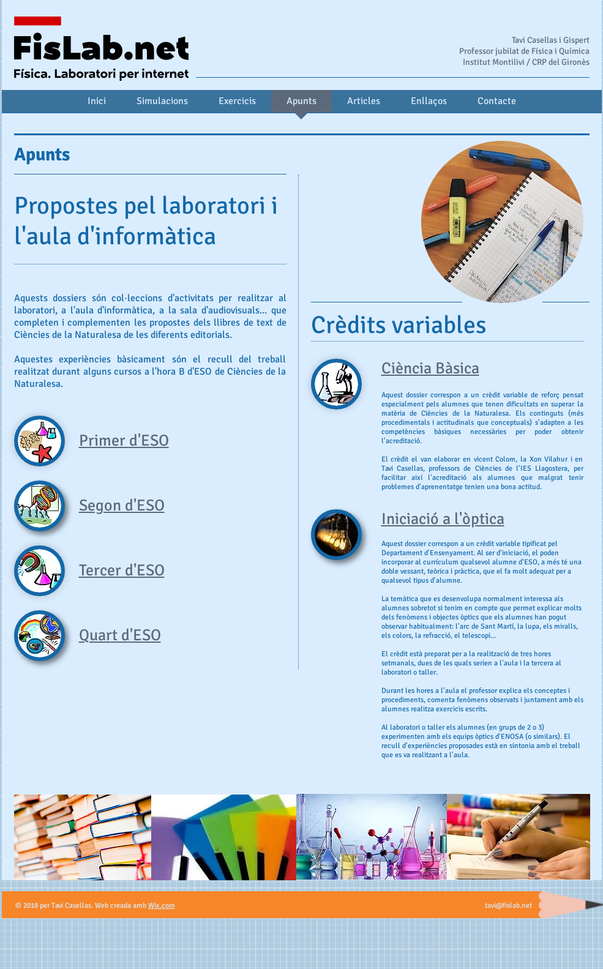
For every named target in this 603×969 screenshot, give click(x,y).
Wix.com (161, 905)
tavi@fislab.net (508, 905)
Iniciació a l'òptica (442, 519)
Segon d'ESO (122, 505)
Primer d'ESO (124, 441)
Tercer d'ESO (122, 570)
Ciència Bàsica (430, 368)
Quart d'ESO (120, 635)
